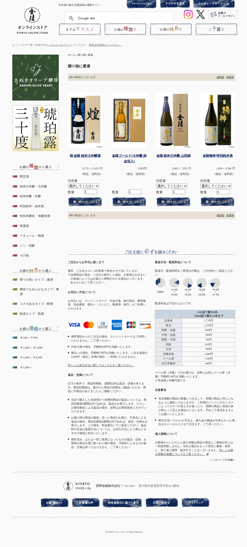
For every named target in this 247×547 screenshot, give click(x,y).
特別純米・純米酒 (32, 206)
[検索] (118, 18)
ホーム (72, 54)
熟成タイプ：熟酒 (32, 313)
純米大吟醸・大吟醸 (33, 186)
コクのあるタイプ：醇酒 (36, 303)
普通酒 (24, 226)
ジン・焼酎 (27, 245)
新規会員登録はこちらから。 (105, 44)
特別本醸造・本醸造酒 (35, 216)
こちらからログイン (59, 44)
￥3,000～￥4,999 (31, 357)
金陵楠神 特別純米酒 (218, 155)
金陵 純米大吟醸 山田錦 (173, 155)
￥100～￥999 (29, 337)
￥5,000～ (26, 367)
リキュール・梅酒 (32, 235)
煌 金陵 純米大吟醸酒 (85, 155)
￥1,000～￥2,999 (31, 347)
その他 (24, 255)
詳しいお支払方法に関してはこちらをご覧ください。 (101, 365)
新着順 (230, 77)
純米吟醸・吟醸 (30, 196)
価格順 (220, 77)
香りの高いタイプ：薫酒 (36, 279)
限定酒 (24, 176)
